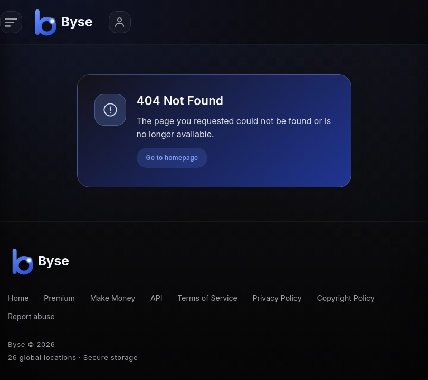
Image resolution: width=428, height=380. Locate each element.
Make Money (113, 297)
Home (18, 297)
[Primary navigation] (11, 22)
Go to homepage (172, 158)
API (156, 297)
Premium (59, 297)
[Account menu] (120, 22)
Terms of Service (207, 297)
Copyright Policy (345, 297)
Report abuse (31, 316)
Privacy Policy (277, 297)
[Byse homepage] (65, 22)
